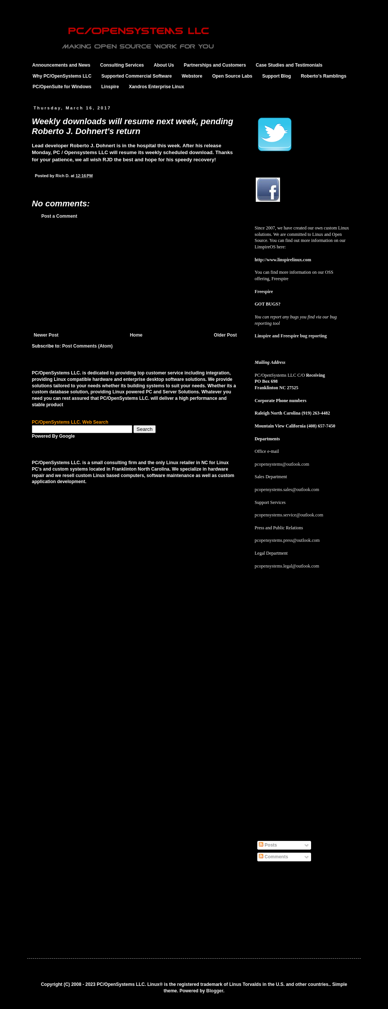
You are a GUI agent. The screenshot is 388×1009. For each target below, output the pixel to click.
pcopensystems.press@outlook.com (287, 540)
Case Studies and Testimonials (289, 65)
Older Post (225, 335)
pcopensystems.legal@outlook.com (287, 566)
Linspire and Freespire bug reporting (291, 335)
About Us (164, 65)
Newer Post (46, 335)
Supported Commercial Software (136, 76)
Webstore (191, 76)
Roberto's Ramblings (323, 76)
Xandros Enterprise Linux (156, 86)
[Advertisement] (135, 275)
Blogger (214, 990)
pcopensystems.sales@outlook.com (287, 489)
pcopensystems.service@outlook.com (289, 515)
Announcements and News (61, 65)
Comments (273, 856)
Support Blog (276, 76)
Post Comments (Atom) (87, 346)
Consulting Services (122, 65)
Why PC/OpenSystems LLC (62, 76)
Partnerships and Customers (215, 65)
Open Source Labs (232, 76)
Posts (268, 845)
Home (136, 335)
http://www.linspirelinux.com (283, 259)
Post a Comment (59, 216)
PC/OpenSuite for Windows (62, 86)
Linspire (110, 86)
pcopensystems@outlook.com (282, 464)
